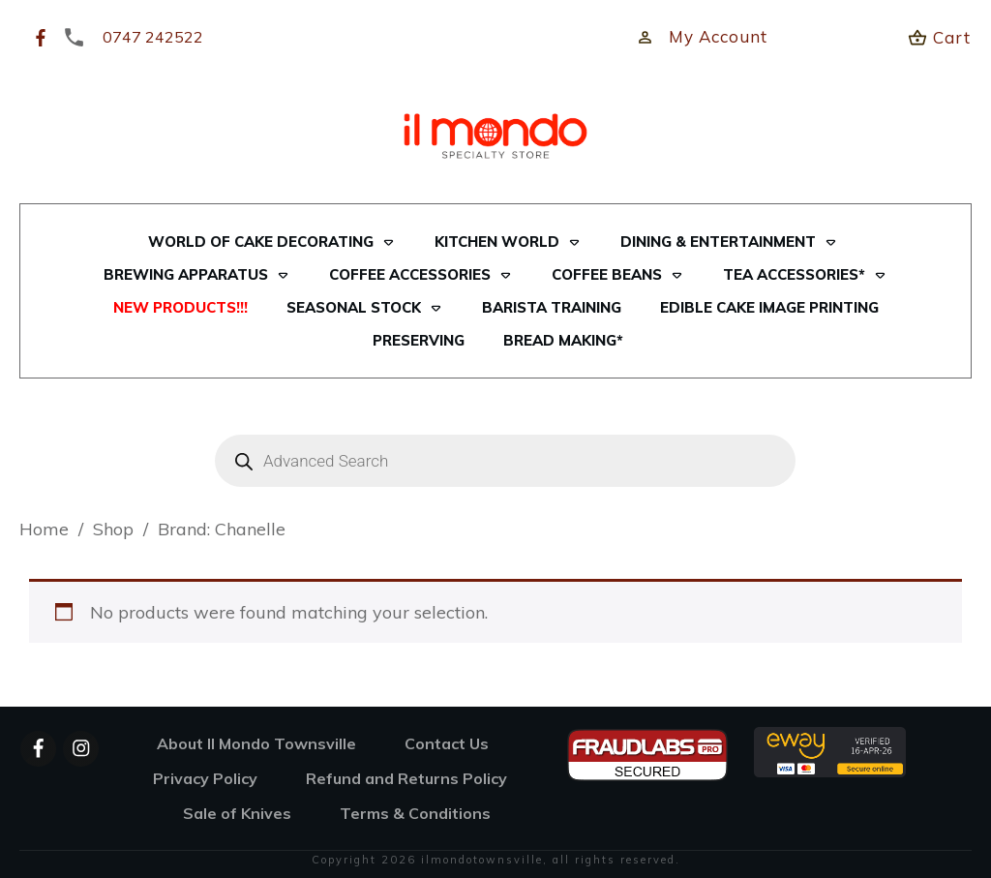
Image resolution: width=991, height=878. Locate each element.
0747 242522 (153, 36)
